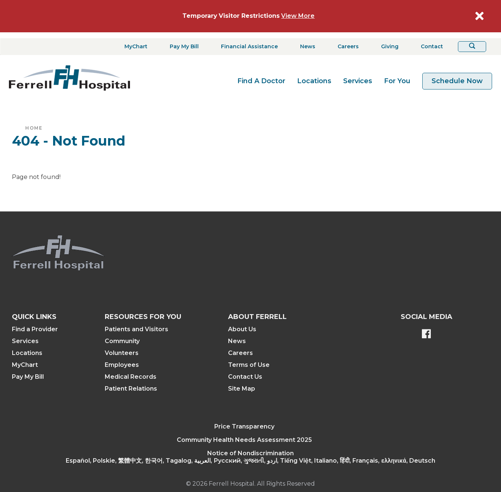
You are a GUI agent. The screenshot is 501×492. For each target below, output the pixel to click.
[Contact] (429, 46)
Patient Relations (131, 388)
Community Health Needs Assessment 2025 (244, 439)
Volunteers (122, 352)
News (237, 341)
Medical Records (130, 376)
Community (122, 341)
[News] (305, 46)
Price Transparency (244, 426)
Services (357, 81)
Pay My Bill (28, 376)
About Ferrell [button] (257, 317)
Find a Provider (35, 329)
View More (298, 15)
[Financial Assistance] (247, 46)
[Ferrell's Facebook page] (426, 334)
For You (397, 81)
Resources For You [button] (143, 317)
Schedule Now (457, 81)
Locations (314, 81)
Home (33, 128)
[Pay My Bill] (182, 46)
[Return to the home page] (69, 78)
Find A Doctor (261, 81)
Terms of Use (249, 364)
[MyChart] (133, 46)
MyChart (25, 364)
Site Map (241, 388)
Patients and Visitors (136, 329)
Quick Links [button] (34, 317)
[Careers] (346, 46)
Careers (240, 352)
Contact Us (245, 376)
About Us (242, 329)
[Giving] (387, 46)
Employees (122, 364)
